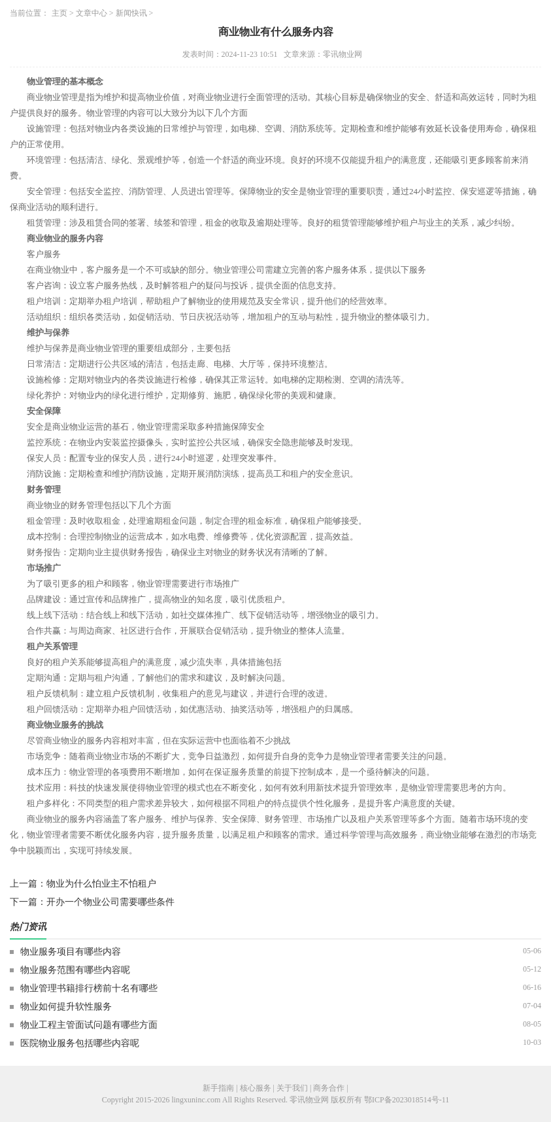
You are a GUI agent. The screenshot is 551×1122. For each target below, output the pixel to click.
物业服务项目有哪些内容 (70, 952)
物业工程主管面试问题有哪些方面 (89, 1025)
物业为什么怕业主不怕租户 (101, 884)
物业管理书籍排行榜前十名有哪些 (89, 988)
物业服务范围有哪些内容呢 (75, 970)
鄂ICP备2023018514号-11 (406, 1099)
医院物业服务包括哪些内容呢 (79, 1043)
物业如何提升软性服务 (66, 1007)
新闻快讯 (131, 13)
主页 (59, 13)
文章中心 (91, 13)
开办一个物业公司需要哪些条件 (110, 902)
